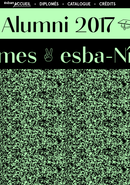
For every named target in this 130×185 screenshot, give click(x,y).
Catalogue (79, 4)
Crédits (107, 4)
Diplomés (49, 4)
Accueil (22, 4)
